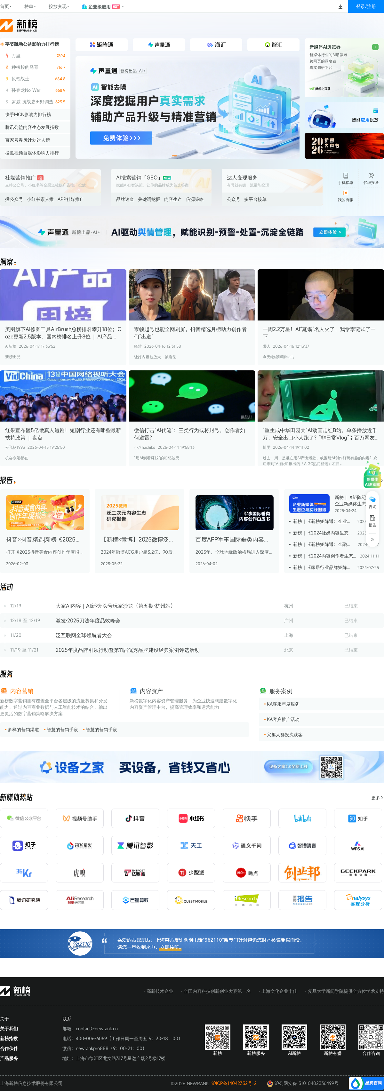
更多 (377, 798)
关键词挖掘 (149, 199)
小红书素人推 (40, 199)
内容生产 (173, 199)
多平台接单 (255, 199)
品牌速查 (125, 199)
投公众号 (14, 199)
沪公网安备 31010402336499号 (303, 1083)
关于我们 (9, 1028)
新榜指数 (9, 1038)
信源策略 (195, 199)
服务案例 (280, 691)
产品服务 (9, 1058)
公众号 (233, 199)
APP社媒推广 (71, 199)
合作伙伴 (9, 1048)
